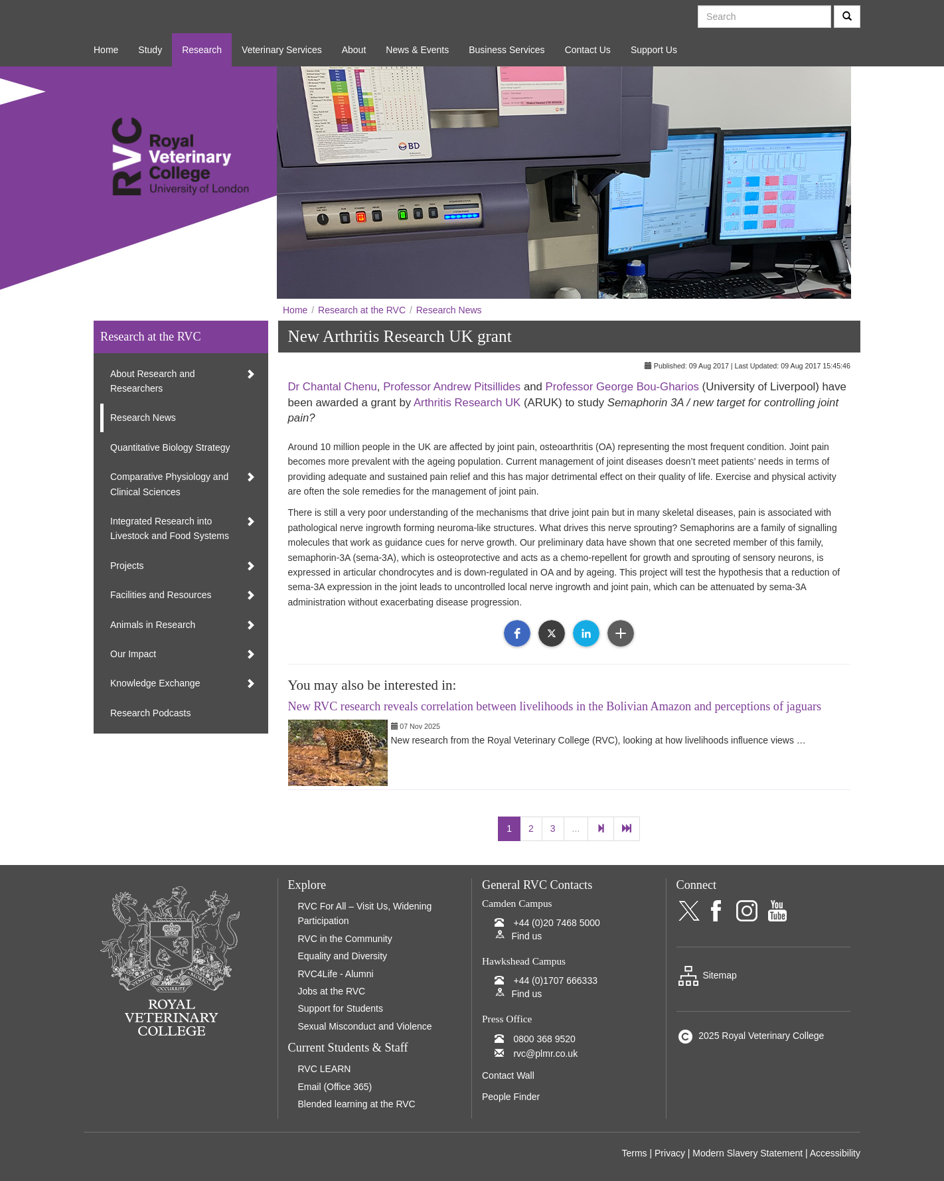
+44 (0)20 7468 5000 (556, 922)
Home (106, 49)
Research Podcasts (150, 713)
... (576, 828)
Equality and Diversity (343, 956)
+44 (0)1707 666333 (555, 980)
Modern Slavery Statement (747, 1153)
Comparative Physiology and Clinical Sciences (169, 484)
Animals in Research (152, 624)
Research (202, 49)
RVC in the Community (345, 938)
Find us (526, 936)
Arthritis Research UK (467, 402)
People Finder (511, 1096)
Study (150, 49)
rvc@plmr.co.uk (545, 1053)
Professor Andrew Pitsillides (451, 386)
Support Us (654, 49)
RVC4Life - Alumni (336, 974)
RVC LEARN (324, 1068)
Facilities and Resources (161, 595)
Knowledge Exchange (155, 683)
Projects (127, 565)
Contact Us (588, 49)
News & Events (417, 49)
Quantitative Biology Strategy (170, 447)
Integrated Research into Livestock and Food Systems (169, 528)
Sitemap (706, 975)
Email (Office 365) (335, 1086)
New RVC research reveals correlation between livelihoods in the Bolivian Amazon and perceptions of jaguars (555, 706)
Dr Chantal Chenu (332, 386)
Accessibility (835, 1153)
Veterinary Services (282, 49)
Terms (634, 1153)
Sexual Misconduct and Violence (365, 1026)
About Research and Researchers (152, 381)
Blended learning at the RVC (357, 1104)
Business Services (506, 49)
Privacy (670, 1153)
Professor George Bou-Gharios (622, 386)
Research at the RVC (362, 310)
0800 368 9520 (544, 1039)
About (354, 49)
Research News (449, 310)
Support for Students (340, 1008)
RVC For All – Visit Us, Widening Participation (365, 913)
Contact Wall (508, 1075)
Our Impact (133, 654)
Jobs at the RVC (332, 991)
